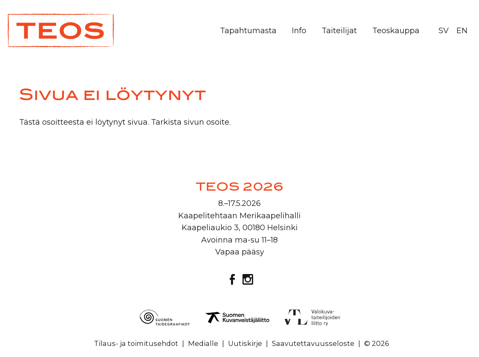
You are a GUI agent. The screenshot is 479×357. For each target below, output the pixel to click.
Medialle (203, 343)
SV (444, 30)
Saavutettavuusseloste (313, 343)
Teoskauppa (395, 30)
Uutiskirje (245, 343)
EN (462, 30)
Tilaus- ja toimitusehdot (136, 343)
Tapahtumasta (248, 30)
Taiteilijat (339, 30)
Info (299, 30)
